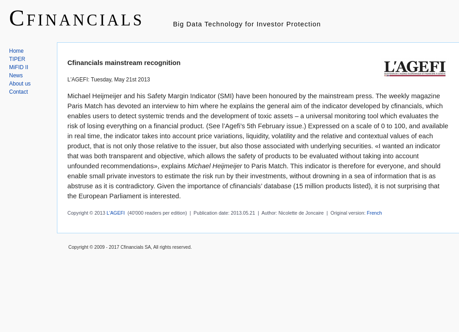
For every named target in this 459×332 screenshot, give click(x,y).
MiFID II (18, 67)
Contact (18, 92)
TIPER (17, 59)
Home (16, 51)
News (16, 75)
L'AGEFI (116, 213)
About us (20, 83)
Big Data (187, 24)
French (374, 213)
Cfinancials (76, 17)
